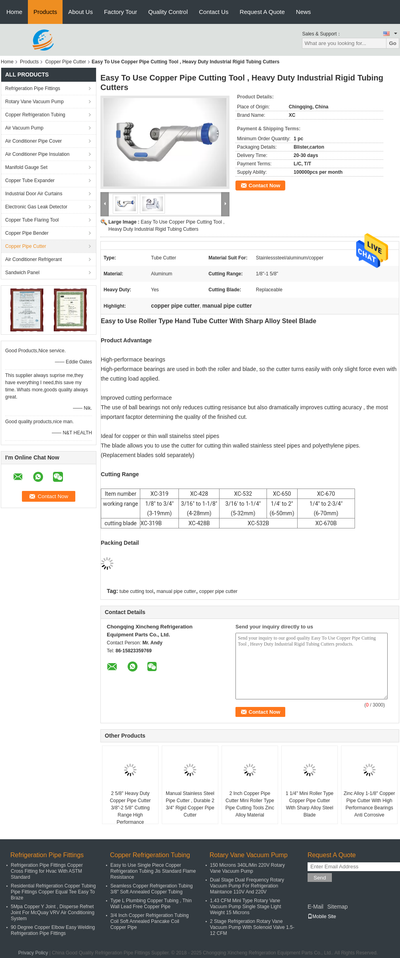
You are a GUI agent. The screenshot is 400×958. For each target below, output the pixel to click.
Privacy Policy (33, 953)
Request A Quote (261, 11)
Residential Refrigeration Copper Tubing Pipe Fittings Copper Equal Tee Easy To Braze (53, 892)
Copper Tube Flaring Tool (32, 220)
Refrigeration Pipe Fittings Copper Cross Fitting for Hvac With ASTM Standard (47, 871)
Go (392, 43)
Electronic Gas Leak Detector (36, 207)
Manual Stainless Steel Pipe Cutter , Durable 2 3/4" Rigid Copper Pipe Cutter (190, 804)
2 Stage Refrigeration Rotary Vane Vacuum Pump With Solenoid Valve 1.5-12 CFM (252, 927)
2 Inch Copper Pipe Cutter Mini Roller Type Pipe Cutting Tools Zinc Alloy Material (250, 804)
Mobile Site (322, 916)
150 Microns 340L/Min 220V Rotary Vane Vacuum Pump (247, 868)
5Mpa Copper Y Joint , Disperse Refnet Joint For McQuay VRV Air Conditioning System (52, 912)
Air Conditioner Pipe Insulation (37, 154)
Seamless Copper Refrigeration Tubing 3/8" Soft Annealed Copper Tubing (151, 889)
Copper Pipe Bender (27, 233)
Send (320, 878)
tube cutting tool (136, 591)
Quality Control (168, 11)
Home (14, 11)
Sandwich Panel (22, 272)
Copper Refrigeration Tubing (35, 115)
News (303, 11)
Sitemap (337, 906)
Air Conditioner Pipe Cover (33, 141)
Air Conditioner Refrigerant (33, 259)
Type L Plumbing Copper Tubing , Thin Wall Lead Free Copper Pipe (151, 903)
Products (45, 11)
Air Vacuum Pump (24, 128)
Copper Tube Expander (30, 180)
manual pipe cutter (176, 591)
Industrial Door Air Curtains (33, 193)
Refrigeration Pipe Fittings (32, 88)
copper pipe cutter (218, 591)
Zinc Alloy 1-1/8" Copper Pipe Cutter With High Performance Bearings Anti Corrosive (369, 804)
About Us (80, 11)
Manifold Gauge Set (26, 167)
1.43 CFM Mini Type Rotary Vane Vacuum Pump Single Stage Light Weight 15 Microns (245, 906)
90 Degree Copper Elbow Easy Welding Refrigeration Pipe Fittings (53, 930)
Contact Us (213, 11)
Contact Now (264, 185)
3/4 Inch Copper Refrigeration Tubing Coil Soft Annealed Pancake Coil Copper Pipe (149, 921)
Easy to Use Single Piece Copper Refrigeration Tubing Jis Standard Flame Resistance (153, 871)
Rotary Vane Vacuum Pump (34, 101)
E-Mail (316, 906)
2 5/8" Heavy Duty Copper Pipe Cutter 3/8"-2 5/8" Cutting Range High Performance (130, 808)
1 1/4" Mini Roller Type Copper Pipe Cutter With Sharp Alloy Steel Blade (309, 804)
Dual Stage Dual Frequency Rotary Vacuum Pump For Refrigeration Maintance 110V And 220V (247, 886)
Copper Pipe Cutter (65, 62)
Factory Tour (120, 11)
